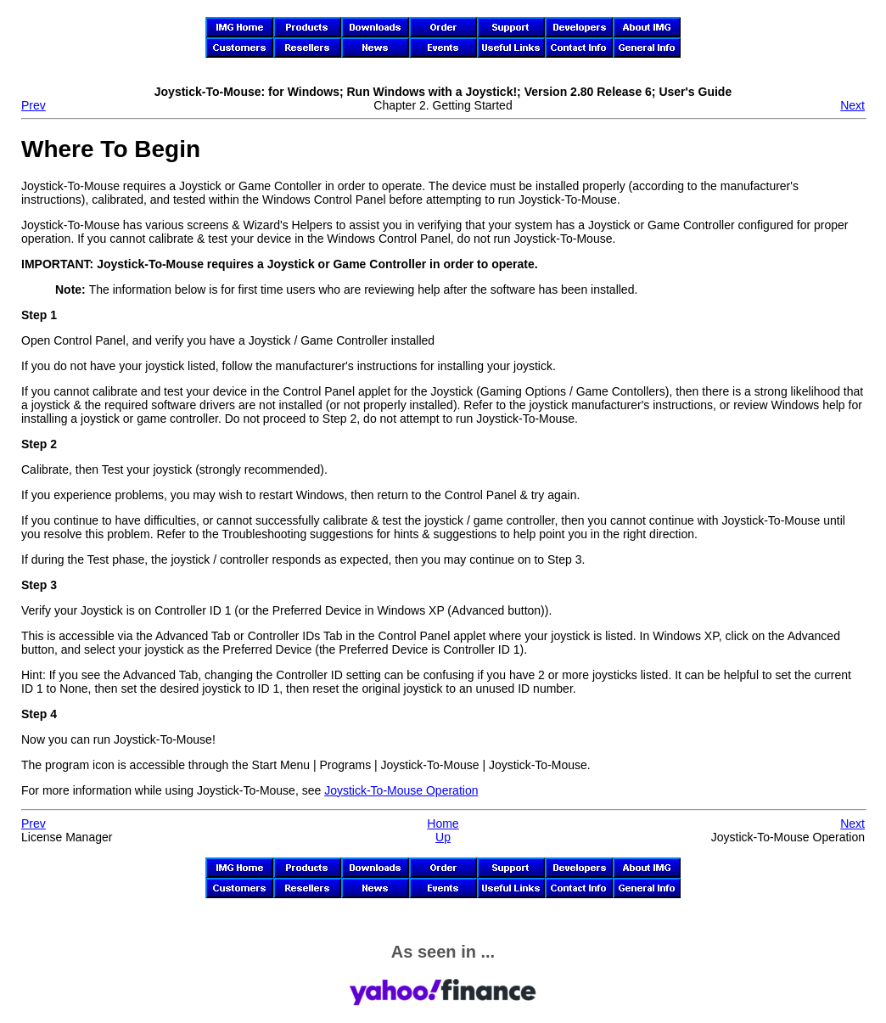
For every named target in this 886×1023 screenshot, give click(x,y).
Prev (33, 105)
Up (443, 837)
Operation (401, 790)
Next (852, 105)
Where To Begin (110, 149)
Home (442, 823)
